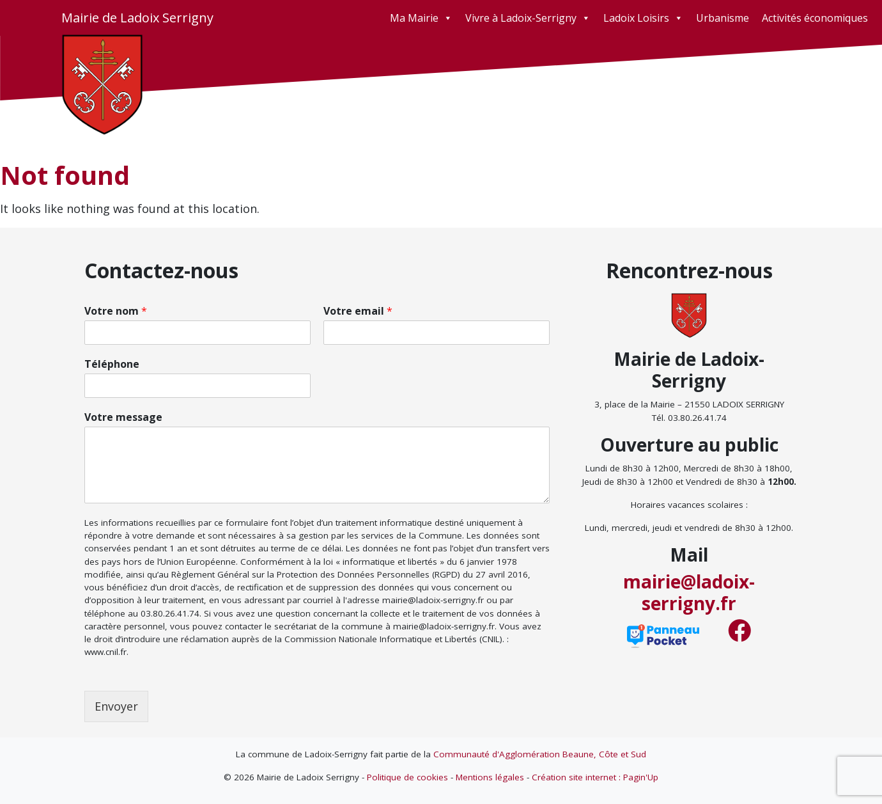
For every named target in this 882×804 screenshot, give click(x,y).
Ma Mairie (421, 18)
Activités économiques (815, 18)
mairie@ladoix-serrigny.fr (689, 592)
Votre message (123, 417)
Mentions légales (490, 777)
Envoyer (116, 706)
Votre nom (115, 311)
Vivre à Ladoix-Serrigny (528, 18)
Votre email (357, 311)
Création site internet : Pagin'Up (595, 777)
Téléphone (111, 364)
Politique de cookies (407, 777)
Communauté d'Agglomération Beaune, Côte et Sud (539, 754)
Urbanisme (722, 18)
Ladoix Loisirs (643, 18)
